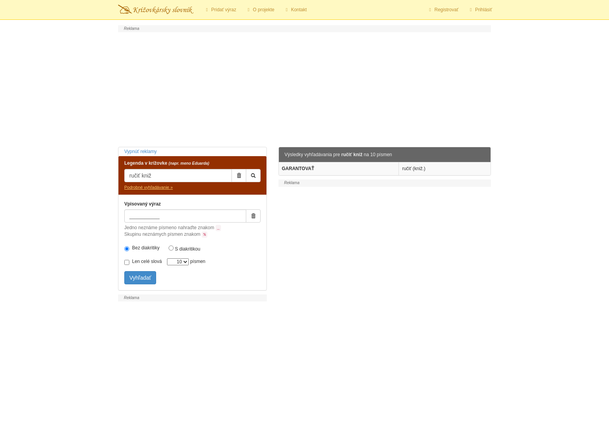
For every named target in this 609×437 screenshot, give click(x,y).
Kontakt (295, 9)
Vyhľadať (140, 278)
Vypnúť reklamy (140, 151)
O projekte (259, 9)
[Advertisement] (304, 88)
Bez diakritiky (142, 248)
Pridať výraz (220, 9)
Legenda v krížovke (166, 163)
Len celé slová (143, 262)
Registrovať (443, 9)
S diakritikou (184, 248)
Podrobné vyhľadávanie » (148, 187)
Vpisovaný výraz (142, 204)
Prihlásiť (480, 9)
